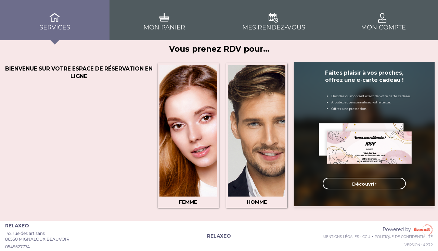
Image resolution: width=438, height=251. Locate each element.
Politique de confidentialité (404, 237)
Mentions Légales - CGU (346, 237)
